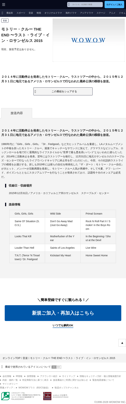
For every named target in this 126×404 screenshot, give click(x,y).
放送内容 (17, 113)
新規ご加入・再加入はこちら (63, 313)
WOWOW (16, 4)
